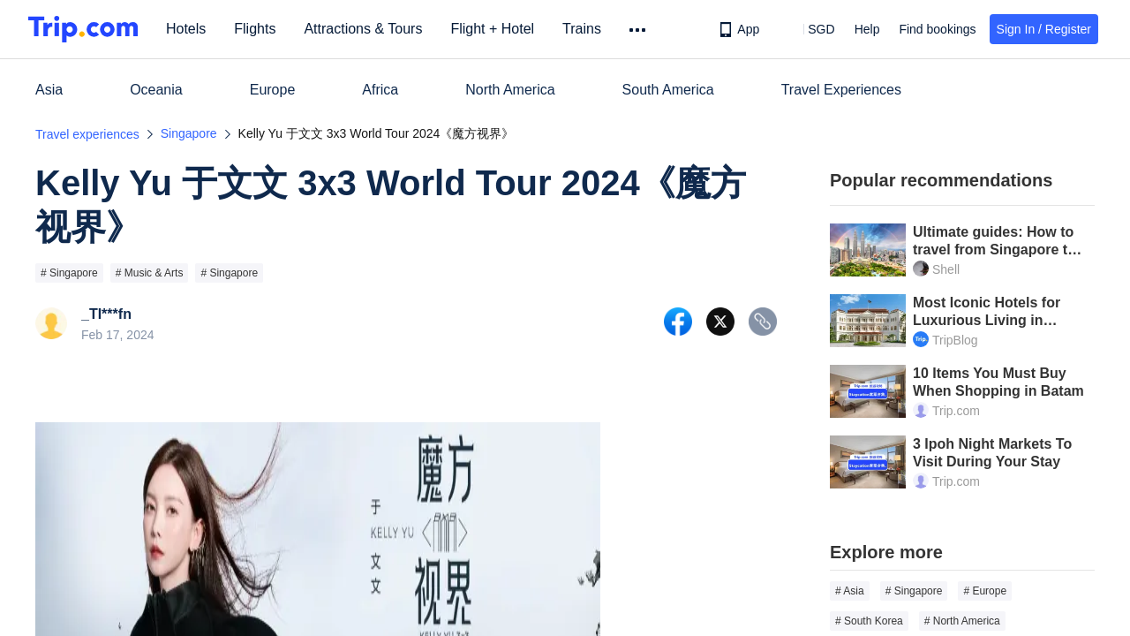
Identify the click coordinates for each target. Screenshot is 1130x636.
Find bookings (937, 29)
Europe (273, 89)
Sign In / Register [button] (1044, 29)
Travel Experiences (841, 89)
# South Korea (869, 621)
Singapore (189, 133)
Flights (254, 28)
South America (668, 89)
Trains (581, 28)
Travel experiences (87, 134)
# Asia (849, 591)
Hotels (186, 28)
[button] (808, 29)
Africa (380, 89)
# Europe (984, 591)
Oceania (156, 89)
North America (509, 89)
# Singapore (69, 273)
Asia (49, 89)
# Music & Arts (150, 273)
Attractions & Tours (363, 28)
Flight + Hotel (492, 28)
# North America (962, 621)
